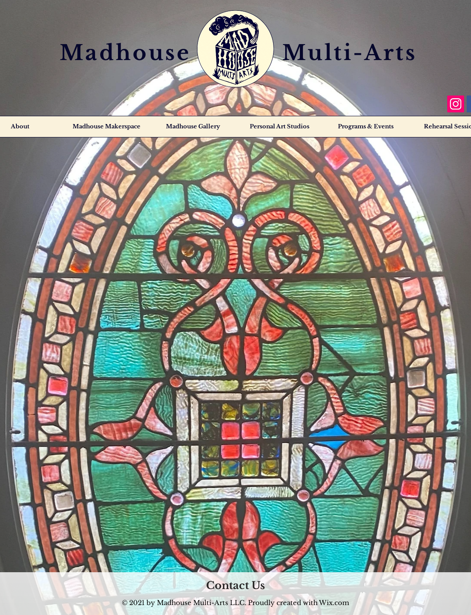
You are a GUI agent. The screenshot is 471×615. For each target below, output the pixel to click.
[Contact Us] (235, 585)
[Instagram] (455, 104)
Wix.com (334, 603)
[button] (365, 126)
